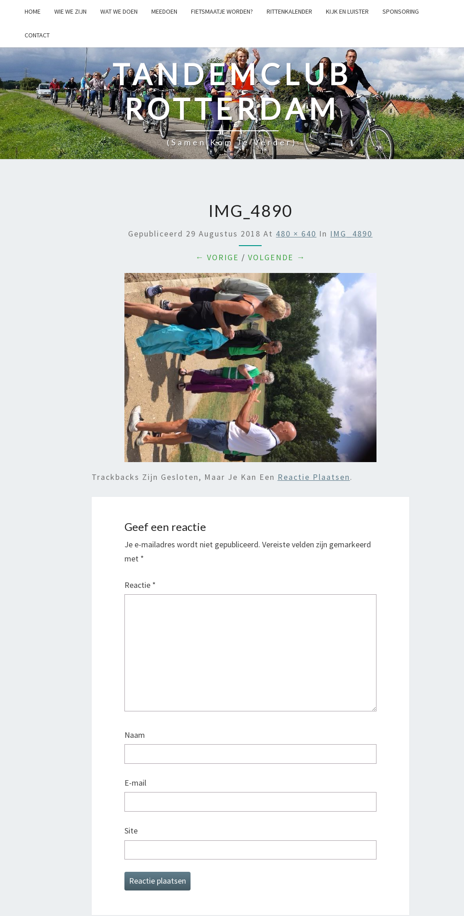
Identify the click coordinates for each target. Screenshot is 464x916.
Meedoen (164, 11)
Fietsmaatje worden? (222, 11)
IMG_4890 (351, 233)
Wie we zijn (70, 11)
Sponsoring (400, 11)
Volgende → (276, 257)
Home (33, 11)
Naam (134, 735)
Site (131, 830)
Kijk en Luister (347, 11)
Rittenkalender (289, 11)
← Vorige (217, 257)
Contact (37, 35)
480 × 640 (296, 233)
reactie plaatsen (314, 477)
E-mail (135, 782)
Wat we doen (119, 11)
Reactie (140, 585)
